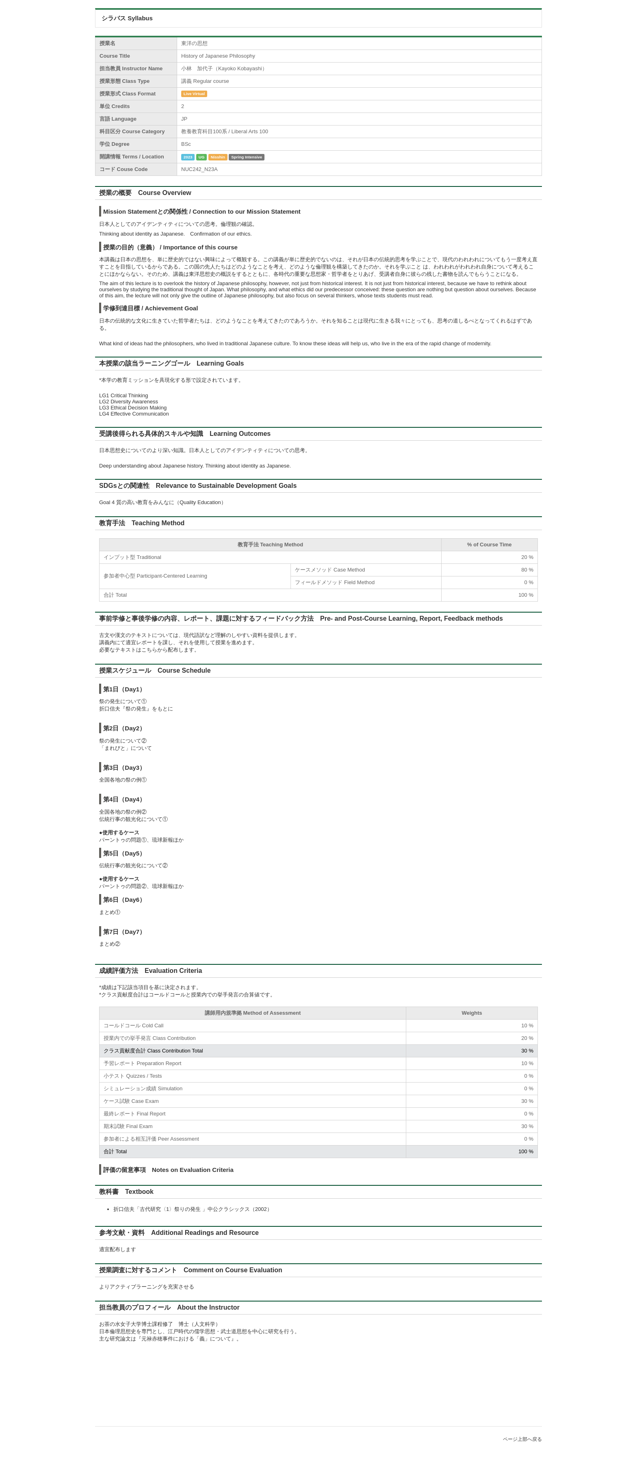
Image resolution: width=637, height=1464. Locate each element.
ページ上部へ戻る (522, 1439)
